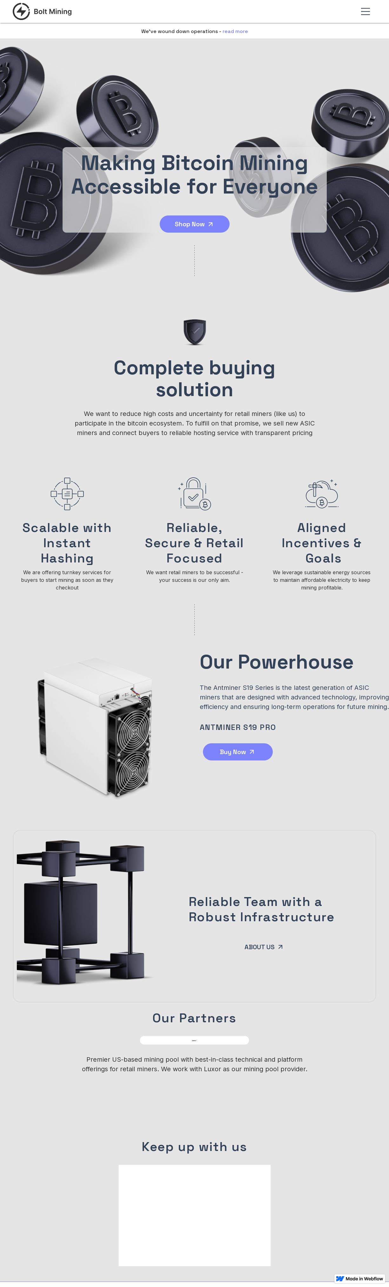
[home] (42, 11)
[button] (365, 11)
